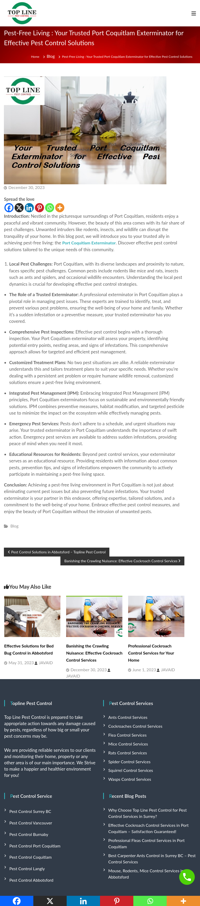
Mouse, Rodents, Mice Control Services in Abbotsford (150, 850)
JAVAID (38, 660)
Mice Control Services (125, 739)
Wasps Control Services (127, 771)
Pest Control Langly (25, 847)
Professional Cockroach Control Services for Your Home (154, 651)
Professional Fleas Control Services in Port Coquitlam (150, 828)
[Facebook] (9, 206)
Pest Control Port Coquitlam (31, 829)
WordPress (149, 887)
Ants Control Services (125, 714)
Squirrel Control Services (128, 763)
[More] (59, 206)
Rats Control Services (125, 747)
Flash (100, 887)
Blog (52, 57)
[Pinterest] (39, 206)
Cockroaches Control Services (132, 722)
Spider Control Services (126, 755)
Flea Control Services (125, 731)
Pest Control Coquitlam (28, 838)
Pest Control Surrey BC (27, 801)
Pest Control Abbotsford (28, 856)
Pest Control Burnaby (26, 820)
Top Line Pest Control (44, 887)
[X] (19, 206)
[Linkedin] (29, 206)
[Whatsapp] (49, 206)
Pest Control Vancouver (28, 810)
